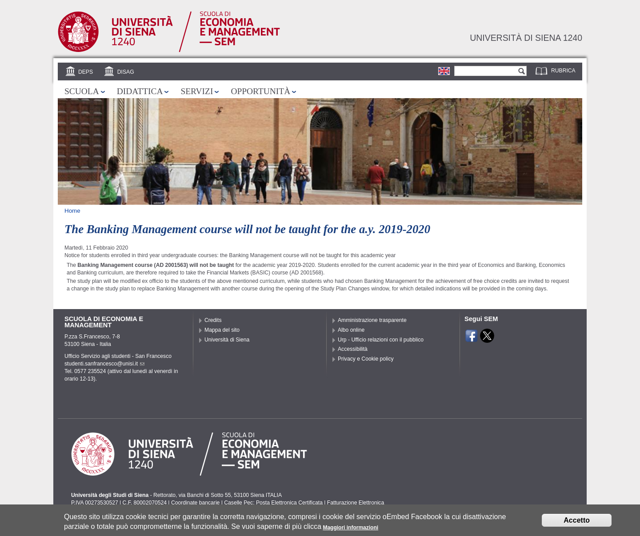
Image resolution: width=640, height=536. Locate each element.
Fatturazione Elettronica (355, 503)
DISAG (125, 72)
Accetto (577, 522)
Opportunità (260, 91)
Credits (213, 320)
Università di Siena (226, 340)
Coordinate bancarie (195, 503)
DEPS (85, 72)
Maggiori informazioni (350, 529)
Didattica (140, 91)
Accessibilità (353, 349)
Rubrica (563, 70)
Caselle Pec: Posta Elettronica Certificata (273, 503)
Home (72, 210)
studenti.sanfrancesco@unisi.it (104, 364)
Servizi (196, 91)
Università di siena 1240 (526, 38)
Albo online (351, 330)
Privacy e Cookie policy (366, 359)
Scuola (81, 91)
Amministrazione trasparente (372, 320)
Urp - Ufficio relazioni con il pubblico (381, 340)
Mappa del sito (222, 330)
